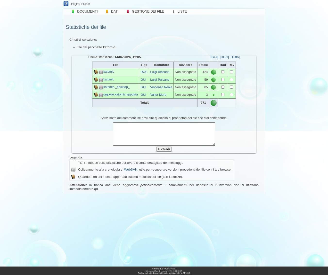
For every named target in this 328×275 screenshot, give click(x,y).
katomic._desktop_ (116, 87)
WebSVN (131, 174)
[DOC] (224, 57)
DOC (144, 72)
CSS (167, 268)
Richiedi (164, 153)
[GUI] (214, 57)
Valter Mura (158, 94)
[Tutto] (235, 57)
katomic (108, 72)
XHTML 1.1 (157, 268)
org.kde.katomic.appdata (120, 94)
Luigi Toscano (159, 72)
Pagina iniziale (80, 4)
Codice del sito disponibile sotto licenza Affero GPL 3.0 (164, 273)
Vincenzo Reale (161, 87)
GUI (143, 79)
